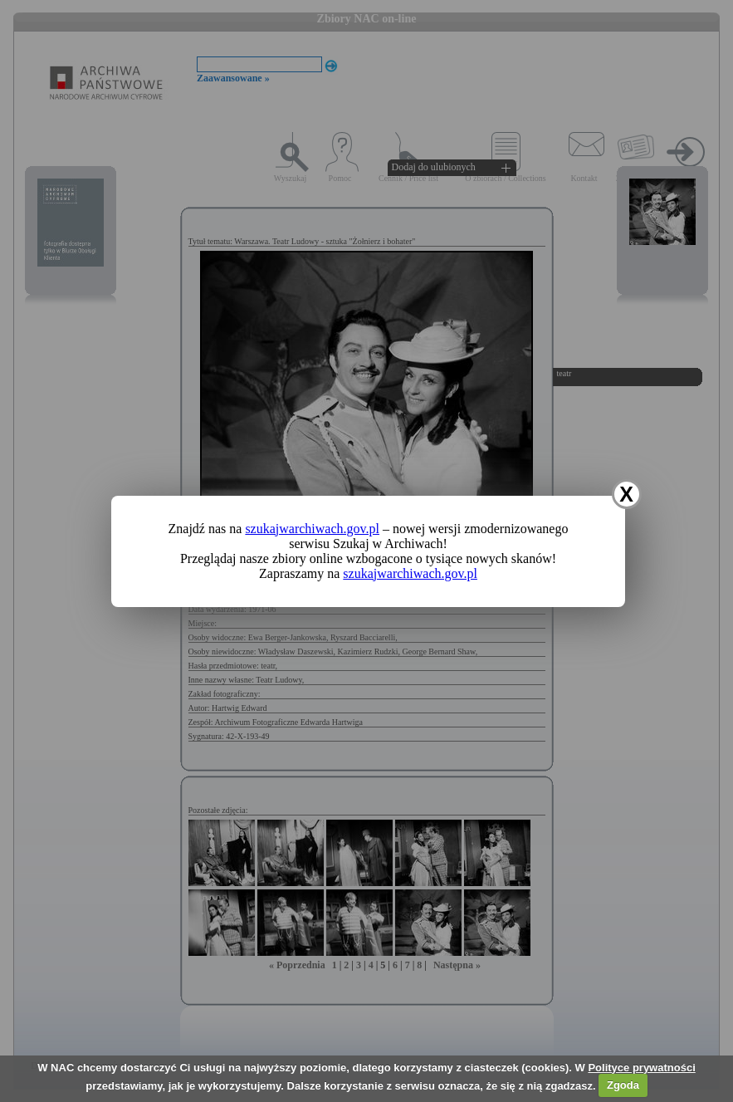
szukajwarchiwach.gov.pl (312, 529)
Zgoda (623, 1085)
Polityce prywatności (641, 1067)
